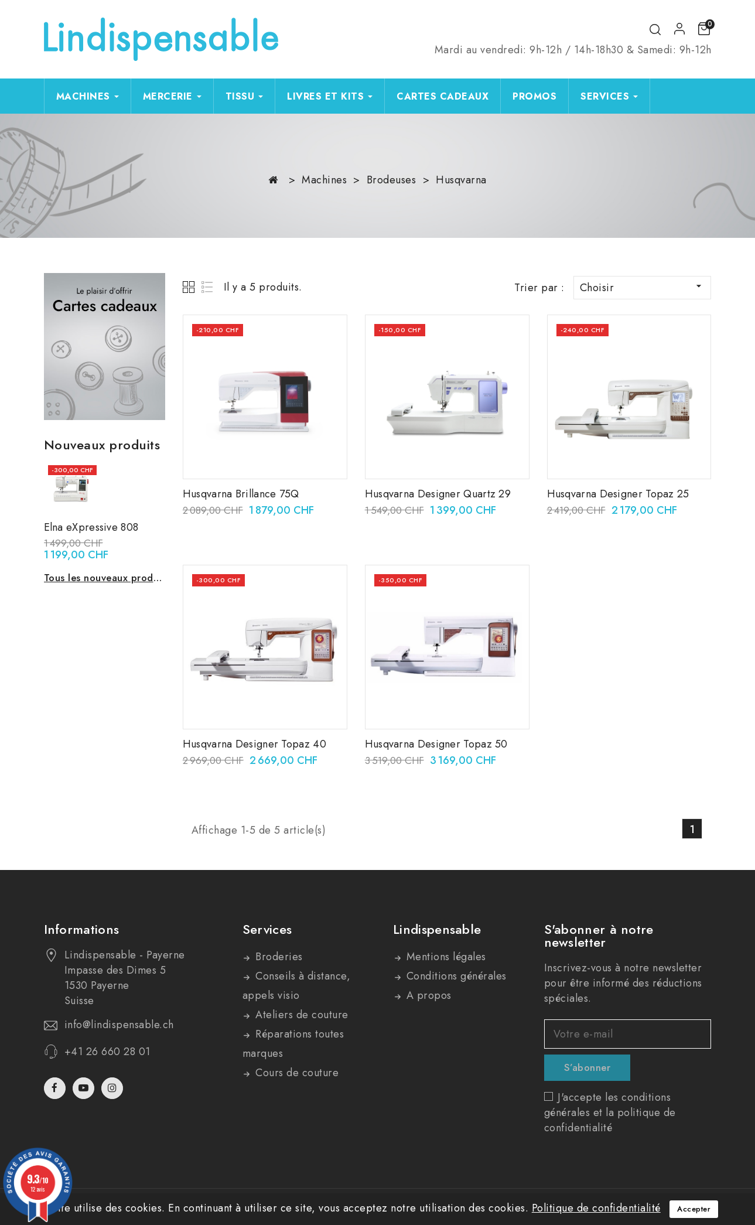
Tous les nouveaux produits (104, 577)
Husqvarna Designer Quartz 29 (438, 493)
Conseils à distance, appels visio (296, 985)
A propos (427, 995)
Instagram (113, 1088)
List (207, 286)
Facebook (56, 1088)
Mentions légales (444, 956)
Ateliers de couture (300, 1014)
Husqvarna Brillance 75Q (241, 493)
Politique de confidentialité (596, 1208)
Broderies (277, 956)
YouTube (85, 1088)
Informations (81, 929)
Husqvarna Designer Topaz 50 (436, 744)
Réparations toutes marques (293, 1043)
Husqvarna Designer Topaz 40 (254, 744)
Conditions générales (455, 976)
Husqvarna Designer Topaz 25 (618, 493)
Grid (190, 286)
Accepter (693, 1208)
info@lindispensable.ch (119, 1024)
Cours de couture (295, 1072)
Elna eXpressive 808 (91, 527)
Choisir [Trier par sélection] (642, 287)
